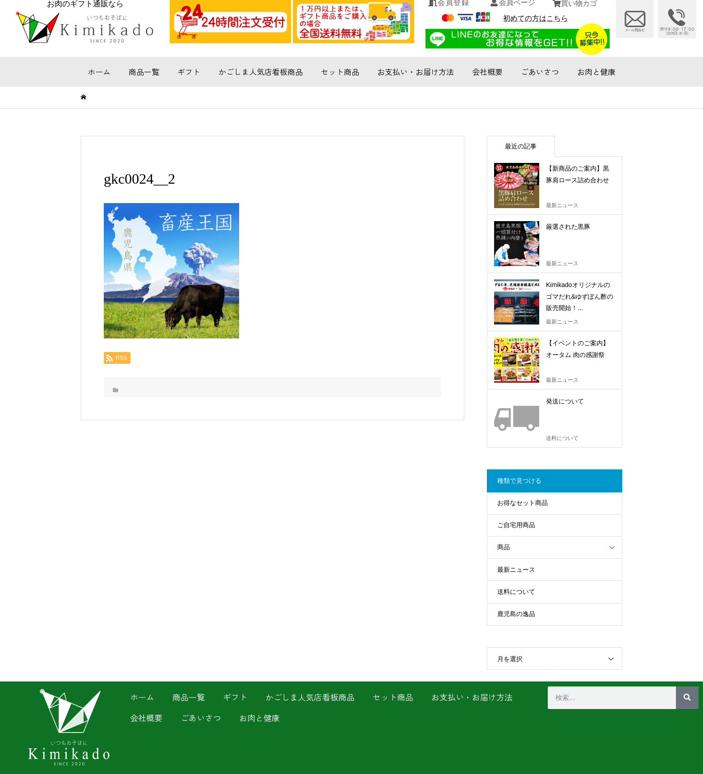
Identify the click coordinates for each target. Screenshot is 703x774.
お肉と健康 (596, 71)
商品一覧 (144, 71)
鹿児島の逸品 (516, 613)
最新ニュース (516, 569)
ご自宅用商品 (516, 524)
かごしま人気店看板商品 (260, 71)
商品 (503, 547)
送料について (516, 591)
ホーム (99, 71)
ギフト (188, 71)
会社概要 (487, 71)
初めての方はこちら (535, 18)
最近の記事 (520, 146)
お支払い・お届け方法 (415, 71)
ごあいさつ (540, 71)
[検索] (687, 697)
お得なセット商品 (522, 502)
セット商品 (340, 71)
